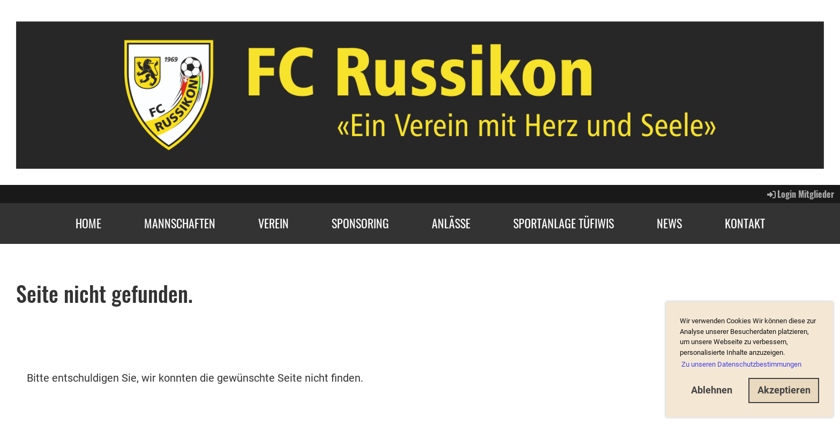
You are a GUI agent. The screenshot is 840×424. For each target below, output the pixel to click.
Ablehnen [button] (711, 390)
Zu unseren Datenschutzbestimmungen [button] (741, 364)
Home (88, 223)
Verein (273, 223)
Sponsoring (360, 223)
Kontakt (745, 223)
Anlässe (451, 223)
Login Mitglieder (800, 194)
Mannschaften (179, 223)
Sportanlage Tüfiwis (563, 223)
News (669, 223)
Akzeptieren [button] (784, 390)
